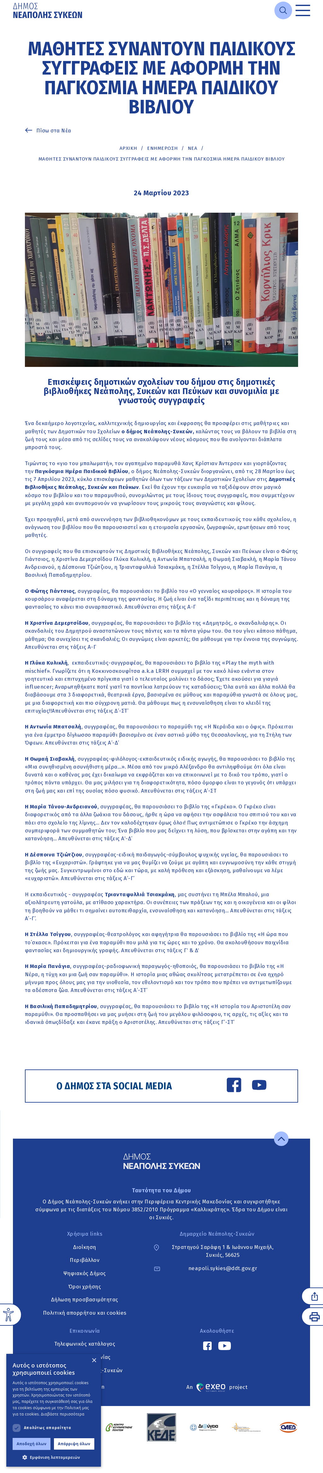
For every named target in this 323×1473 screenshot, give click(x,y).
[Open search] (283, 10)
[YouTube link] (259, 1086)
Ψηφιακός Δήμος (84, 1273)
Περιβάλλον (84, 1260)
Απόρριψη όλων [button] (74, 1443)
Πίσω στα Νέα (53, 130)
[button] (54, 1457)
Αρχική (128, 148)
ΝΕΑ (192, 148)
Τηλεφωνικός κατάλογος (84, 1344)
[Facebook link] (234, 1086)
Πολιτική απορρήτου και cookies (84, 1313)
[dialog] (53, 1410)
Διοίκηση (84, 1247)
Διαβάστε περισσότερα (63, 1414)
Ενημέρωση (162, 148)
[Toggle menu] (303, 10)
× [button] (93, 1360)
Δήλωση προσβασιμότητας (84, 1300)
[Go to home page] (48, 10)
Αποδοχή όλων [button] (32, 1443)
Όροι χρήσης (84, 1286)
